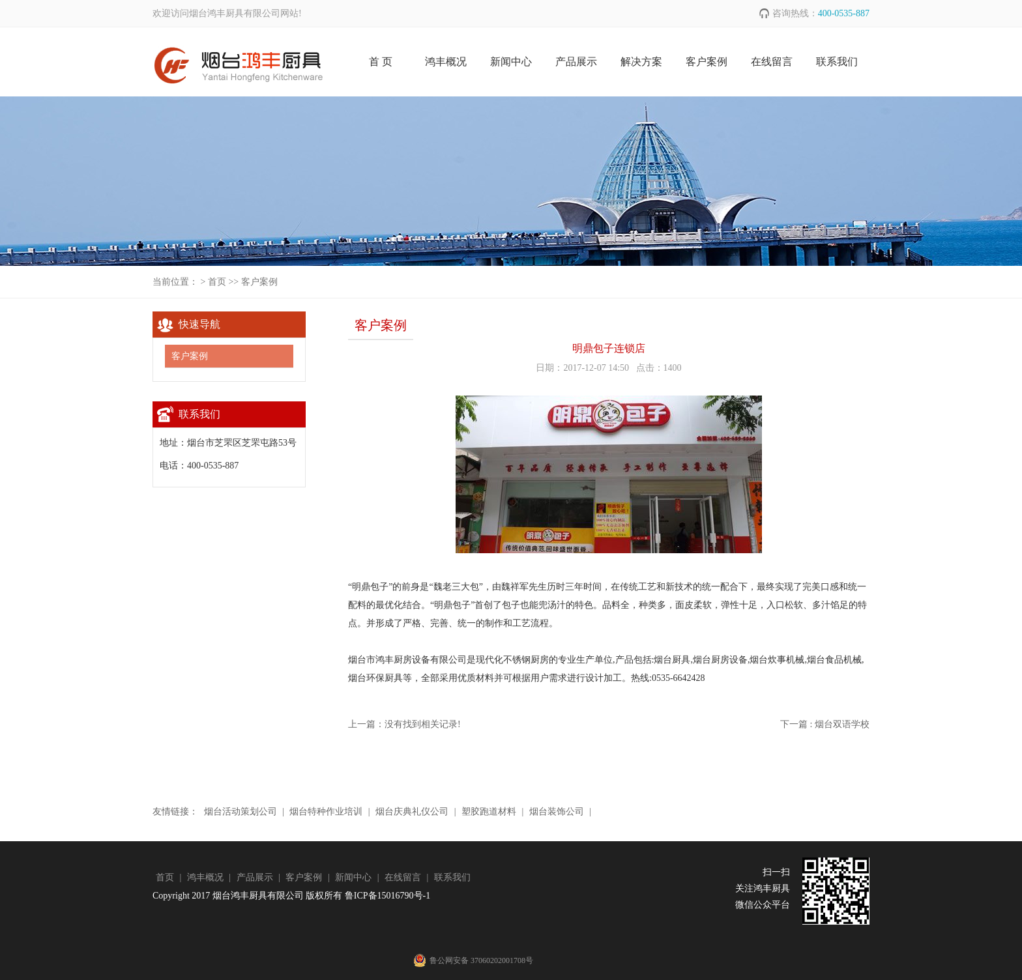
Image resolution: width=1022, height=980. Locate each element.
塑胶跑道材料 (488, 811)
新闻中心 (511, 61)
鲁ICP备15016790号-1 (387, 896)
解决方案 (641, 61)
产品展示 (576, 61)
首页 (217, 282)
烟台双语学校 (842, 724)
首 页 (380, 61)
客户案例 (706, 61)
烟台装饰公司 (556, 811)
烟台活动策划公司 (240, 811)
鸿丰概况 (446, 61)
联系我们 (837, 61)
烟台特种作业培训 (326, 811)
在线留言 (772, 61)
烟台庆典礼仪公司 (412, 811)
